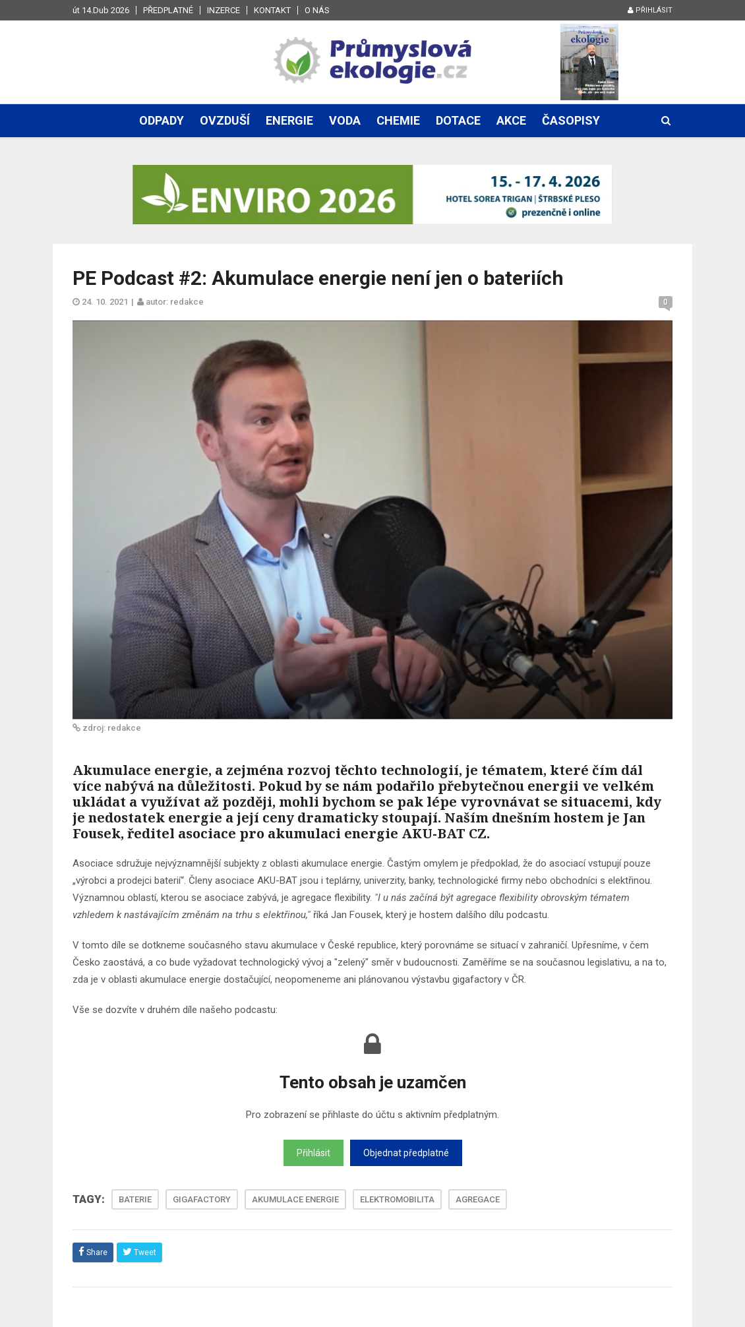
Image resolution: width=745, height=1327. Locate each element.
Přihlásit (650, 10)
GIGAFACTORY (202, 1199)
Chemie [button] (398, 120)
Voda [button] (345, 120)
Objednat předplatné (406, 1153)
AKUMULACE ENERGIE (295, 1199)
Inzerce (223, 10)
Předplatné (168, 10)
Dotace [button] (458, 120)
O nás (317, 10)
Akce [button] (511, 120)
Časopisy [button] (571, 120)
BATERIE (135, 1199)
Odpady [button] (161, 120)
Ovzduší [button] (225, 120)
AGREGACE (478, 1199)
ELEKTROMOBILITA (397, 1199)
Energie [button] (289, 120)
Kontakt (272, 10)
